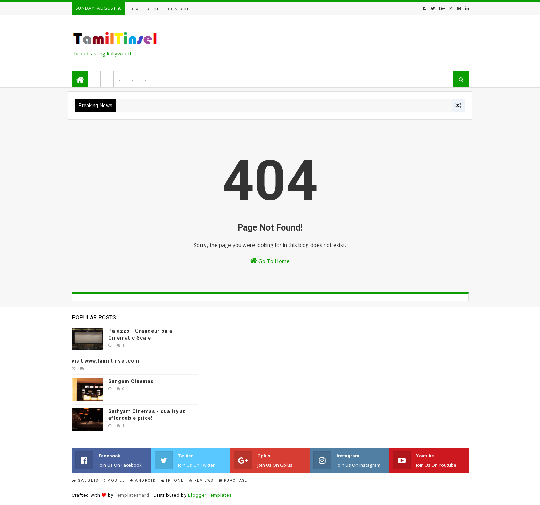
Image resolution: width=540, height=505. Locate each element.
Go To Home (270, 260)
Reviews (201, 480)
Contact (178, 9)
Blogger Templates (210, 495)
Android (143, 480)
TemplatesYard (132, 495)
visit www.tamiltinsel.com (105, 361)
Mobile (114, 480)
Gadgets (85, 480)
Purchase (233, 480)
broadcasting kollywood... (104, 53)
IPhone (172, 480)
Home (135, 9)
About (155, 9)
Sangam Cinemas (131, 381)
